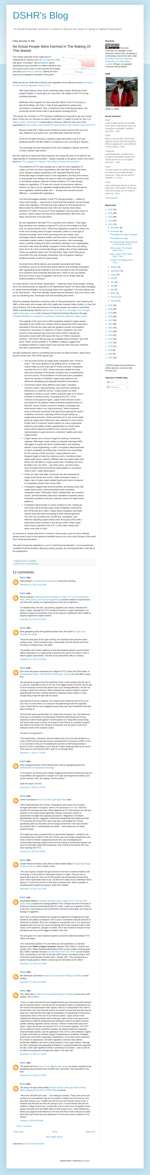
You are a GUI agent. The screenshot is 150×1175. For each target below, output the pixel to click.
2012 (110, 339)
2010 (110, 346)
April (113, 289)
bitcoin (22, 564)
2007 (110, 358)
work (129, 56)
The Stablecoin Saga (119, 238)
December (115, 228)
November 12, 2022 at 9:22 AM (33, 585)
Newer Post (18, 1132)
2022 (110, 224)
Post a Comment (24, 1126)
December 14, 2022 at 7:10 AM (33, 1054)
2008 (110, 354)
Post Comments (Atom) (34, 1144)
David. (23, 577)
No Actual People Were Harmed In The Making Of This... (123, 243)
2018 (110, 316)
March (113, 293)
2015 (110, 328)
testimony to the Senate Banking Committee (63, 976)
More (118, 131)
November (115, 231)
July (113, 278)
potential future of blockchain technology (37, 768)
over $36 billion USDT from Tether (61, 952)
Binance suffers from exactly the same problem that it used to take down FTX (59, 125)
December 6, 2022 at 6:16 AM (32, 851)
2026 (110, 209)
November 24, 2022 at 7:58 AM (33, 659)
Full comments (111, 198)
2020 (110, 309)
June (113, 282)
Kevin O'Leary (44, 1066)
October (114, 267)
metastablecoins (32, 564)
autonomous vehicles (32, 71)
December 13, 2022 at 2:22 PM (33, 963)
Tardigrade (109, 151)
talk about (74, 808)
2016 (110, 324)
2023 (110, 221)
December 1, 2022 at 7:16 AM (32, 753)
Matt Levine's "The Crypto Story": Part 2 (121, 249)
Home (54, 1132)
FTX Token (79, 72)
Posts (110, 382)
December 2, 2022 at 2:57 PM (32, 787)
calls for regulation (47, 60)
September (115, 271)
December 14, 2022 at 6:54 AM (33, 982)
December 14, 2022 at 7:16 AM (33, 1075)
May (113, 286)
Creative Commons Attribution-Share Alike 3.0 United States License (119, 61)
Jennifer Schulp (61, 1066)
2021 (110, 305)
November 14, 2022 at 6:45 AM (33, 619)
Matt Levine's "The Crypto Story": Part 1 (121, 255)
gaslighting (43, 63)
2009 (110, 350)
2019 (110, 313)
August (114, 274)
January (114, 301)
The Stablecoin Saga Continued (123, 234)
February (115, 297)
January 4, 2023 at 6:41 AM (31, 1121)
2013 (110, 335)
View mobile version (54, 1137)
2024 (110, 217)
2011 (110, 343)
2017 (110, 320)
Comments (113, 387)
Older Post (90, 1132)
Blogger (86, 1161)
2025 (110, 213)
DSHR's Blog (40, 15)
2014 (110, 331)
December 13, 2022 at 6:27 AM (33, 889)
